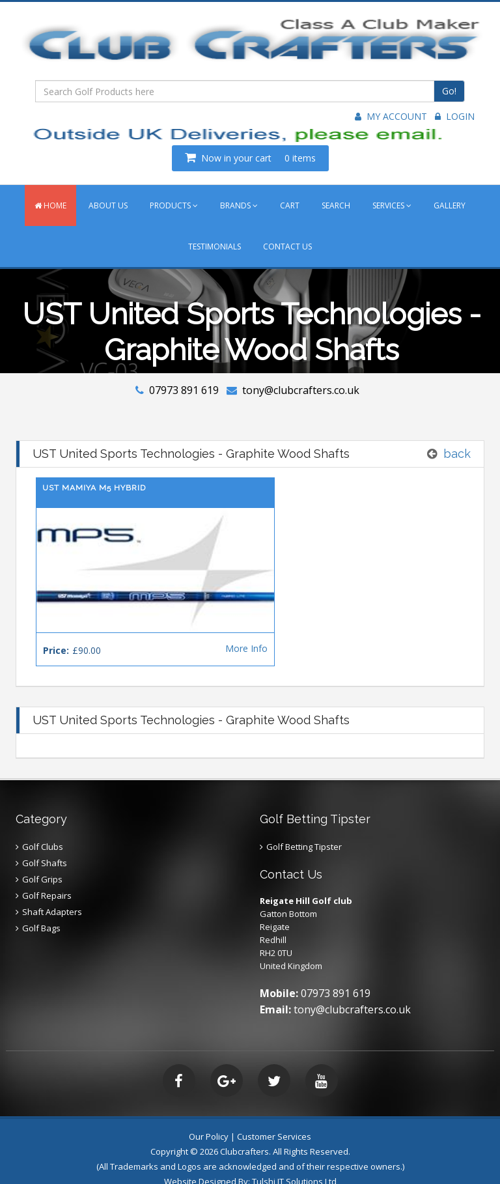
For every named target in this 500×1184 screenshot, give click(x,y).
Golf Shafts (44, 845)
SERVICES (391, 205)
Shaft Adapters (52, 893)
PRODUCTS (174, 205)
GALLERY (449, 205)
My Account (391, 116)
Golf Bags (41, 910)
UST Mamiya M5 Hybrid (94, 487)
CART (289, 205)
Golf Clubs (42, 828)
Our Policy (209, 1118)
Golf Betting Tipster (304, 828)
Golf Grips (42, 861)
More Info (212, 630)
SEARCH (336, 205)
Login (455, 116)
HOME (50, 205)
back (457, 453)
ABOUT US (108, 205)
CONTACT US (287, 246)
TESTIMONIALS (214, 246)
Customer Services (274, 1118)
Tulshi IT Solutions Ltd (294, 1163)
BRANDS (239, 205)
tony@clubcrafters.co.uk (300, 390)
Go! (449, 91)
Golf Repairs (47, 877)
